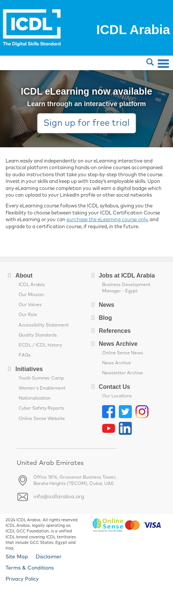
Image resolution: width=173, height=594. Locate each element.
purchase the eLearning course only (106, 219)
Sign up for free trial (86, 123)
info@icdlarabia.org (58, 496)
